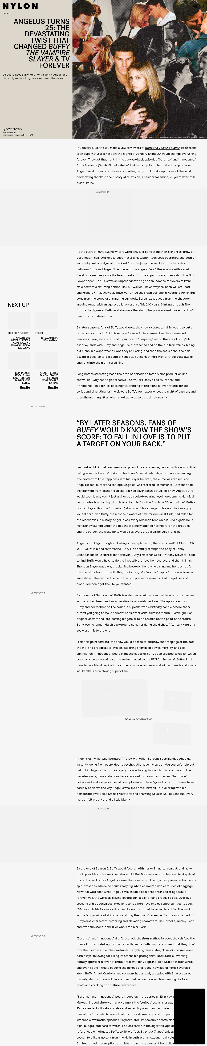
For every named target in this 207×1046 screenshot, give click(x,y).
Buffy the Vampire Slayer (162, 147)
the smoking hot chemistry (166, 263)
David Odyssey (14, 129)
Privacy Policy (25, 292)
